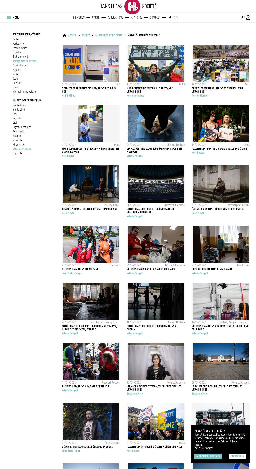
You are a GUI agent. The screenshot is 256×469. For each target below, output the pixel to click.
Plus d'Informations (203, 448)
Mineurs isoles (20, 144)
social (15, 78)
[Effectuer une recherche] (243, 17)
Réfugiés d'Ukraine (22, 149)
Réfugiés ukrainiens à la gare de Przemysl (86, 386)
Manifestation (19, 105)
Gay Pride (17, 153)
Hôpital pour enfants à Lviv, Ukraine (212, 269)
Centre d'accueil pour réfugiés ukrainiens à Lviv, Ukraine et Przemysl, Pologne (89, 328)
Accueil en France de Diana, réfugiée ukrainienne (89, 209)
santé (15, 74)
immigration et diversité (25, 61)
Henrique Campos (135, 95)
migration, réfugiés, (22, 127)
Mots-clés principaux (29, 100)
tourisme (17, 83)
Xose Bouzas (68, 156)
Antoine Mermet (200, 95)
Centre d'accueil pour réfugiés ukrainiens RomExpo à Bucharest (150, 210)
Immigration (19, 109)
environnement (20, 56)
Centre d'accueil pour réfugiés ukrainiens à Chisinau (151, 328)
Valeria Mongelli (135, 156)
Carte (96, 17)
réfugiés (17, 136)
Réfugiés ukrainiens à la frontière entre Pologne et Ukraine (220, 328)
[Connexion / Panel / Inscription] (248, 17)
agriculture (18, 43)
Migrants (17, 118)
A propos (136, 17)
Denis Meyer (68, 213)
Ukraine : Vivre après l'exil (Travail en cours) (87, 446)
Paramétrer (237, 456)
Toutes (16, 39)
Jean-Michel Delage (72, 273)
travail (16, 87)
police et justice (20, 65)
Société (86, 35)
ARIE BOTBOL (68, 95)
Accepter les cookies (208, 456)
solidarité (17, 140)
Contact (155, 17)
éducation (17, 52)
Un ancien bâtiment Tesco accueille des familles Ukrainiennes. (154, 388)
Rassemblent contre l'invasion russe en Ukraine (219, 148)
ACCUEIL (72, 35)
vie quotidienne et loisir (24, 91)
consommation (20, 48)
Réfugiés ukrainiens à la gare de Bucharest (151, 269)
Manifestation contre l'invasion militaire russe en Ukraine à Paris (90, 150)
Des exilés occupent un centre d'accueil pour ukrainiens (217, 90)
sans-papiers (19, 131)
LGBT (15, 122)
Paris (15, 114)
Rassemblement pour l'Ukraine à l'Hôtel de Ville (154, 446)
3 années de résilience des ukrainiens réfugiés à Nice (89, 90)
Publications (115, 17)
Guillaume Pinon (135, 393)
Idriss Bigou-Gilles (71, 450)
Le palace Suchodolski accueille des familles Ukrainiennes (217, 388)
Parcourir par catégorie (26, 34)
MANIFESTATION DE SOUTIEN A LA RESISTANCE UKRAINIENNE (150, 90)
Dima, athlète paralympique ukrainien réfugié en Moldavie (154, 150)
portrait (16, 70)
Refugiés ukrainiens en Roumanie (80, 269)
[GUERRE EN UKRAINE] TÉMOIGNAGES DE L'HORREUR (218, 209)
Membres (79, 17)
